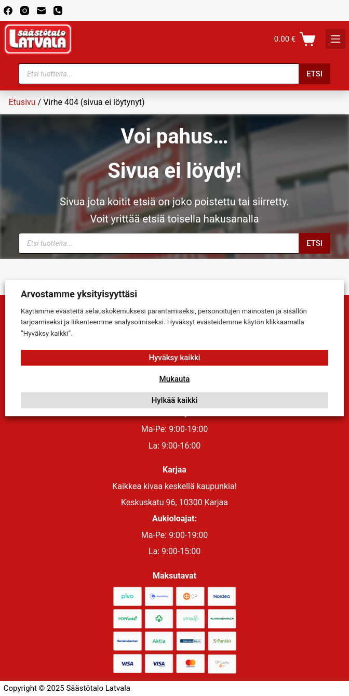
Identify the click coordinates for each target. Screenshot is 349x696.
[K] (335, 39)
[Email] (41, 10)
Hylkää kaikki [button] (175, 400)
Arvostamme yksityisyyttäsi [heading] (79, 293)
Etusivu (22, 102)
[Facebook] (8, 10)
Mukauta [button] (174, 379)
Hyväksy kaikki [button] (174, 357)
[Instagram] (24, 10)
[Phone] (57, 10)
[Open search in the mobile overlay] (174, 73)
